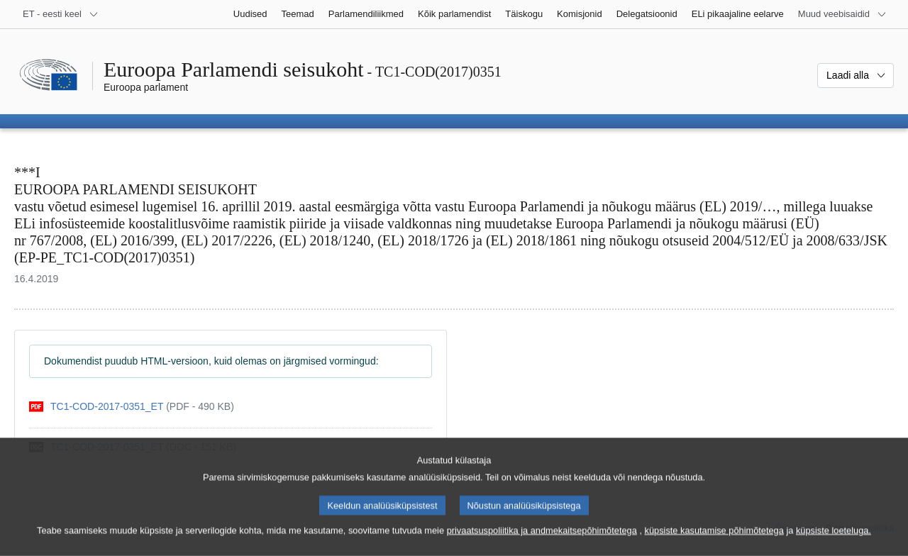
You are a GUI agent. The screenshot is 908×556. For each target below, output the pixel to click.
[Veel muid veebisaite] (842, 14)
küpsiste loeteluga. (833, 542)
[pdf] (131, 406)
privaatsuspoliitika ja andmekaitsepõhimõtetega (542, 542)
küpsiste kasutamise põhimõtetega (714, 542)
